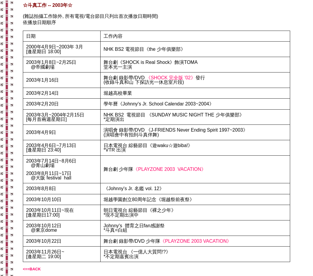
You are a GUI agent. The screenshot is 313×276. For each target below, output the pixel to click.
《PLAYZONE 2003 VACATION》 (169, 169)
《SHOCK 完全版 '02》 (171, 77)
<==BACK (32, 269)
